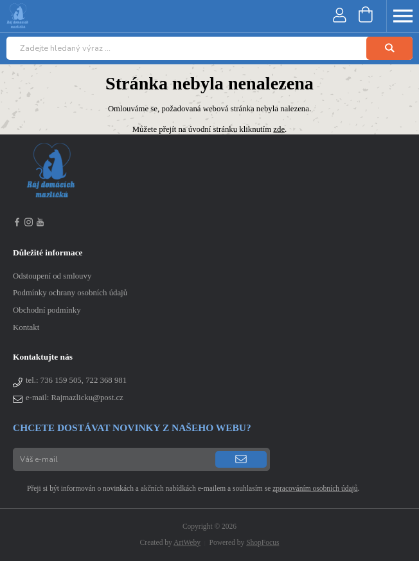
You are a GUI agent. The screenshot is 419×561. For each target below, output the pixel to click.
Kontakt (26, 327)
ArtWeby (187, 542)
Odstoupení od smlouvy (52, 275)
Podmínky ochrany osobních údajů (70, 292)
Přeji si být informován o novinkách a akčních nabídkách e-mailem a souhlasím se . (186, 488)
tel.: (76, 380)
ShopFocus (262, 542)
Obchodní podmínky (47, 310)
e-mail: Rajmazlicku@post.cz (74, 397)
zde (279, 129)
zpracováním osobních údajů (314, 488)
